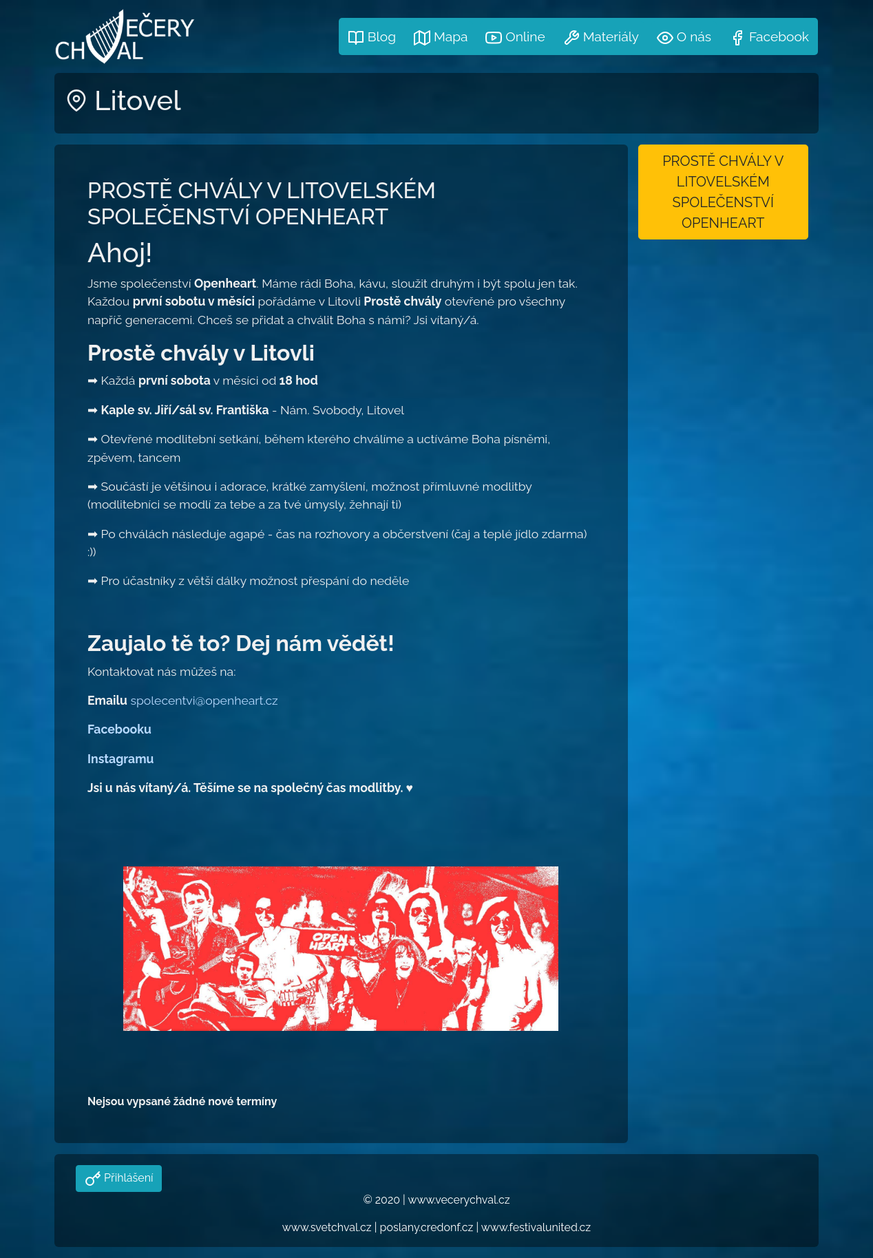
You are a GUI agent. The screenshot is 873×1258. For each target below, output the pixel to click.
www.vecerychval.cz (458, 1199)
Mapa (440, 37)
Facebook (769, 37)
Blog (372, 37)
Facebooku (119, 729)
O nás (684, 37)
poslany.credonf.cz (427, 1227)
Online (515, 37)
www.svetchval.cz (327, 1227)
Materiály (601, 37)
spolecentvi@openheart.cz (203, 700)
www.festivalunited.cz (536, 1227)
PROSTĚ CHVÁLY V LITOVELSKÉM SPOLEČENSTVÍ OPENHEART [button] (722, 192)
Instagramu (120, 758)
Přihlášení (127, 1177)
